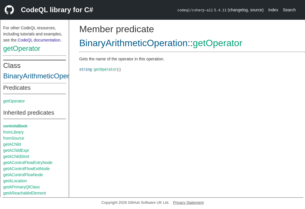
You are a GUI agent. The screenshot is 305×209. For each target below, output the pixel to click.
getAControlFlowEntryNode (28, 162)
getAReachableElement (24, 193)
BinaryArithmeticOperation (43, 76)
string (85, 69)
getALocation (15, 181)
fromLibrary (13, 132)
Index (273, 10)
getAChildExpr (16, 150)
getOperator (21, 48)
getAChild (12, 144)
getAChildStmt (16, 156)
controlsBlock (15, 126)
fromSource (13, 138)
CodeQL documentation (39, 40)
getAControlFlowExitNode (26, 168)
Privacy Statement (188, 202)
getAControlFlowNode (23, 174)
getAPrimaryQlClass (21, 187)
